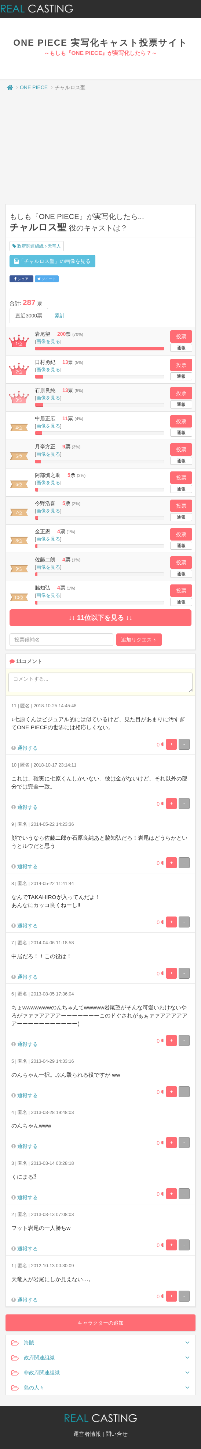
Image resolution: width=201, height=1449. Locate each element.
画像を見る (48, 341)
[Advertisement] (100, 149)
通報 (181, 347)
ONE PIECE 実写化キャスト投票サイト (100, 43)
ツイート (46, 279)
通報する (27, 748)
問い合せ (117, 1434)
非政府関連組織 (100, 1372)
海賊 (100, 1343)
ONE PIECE (34, 87)
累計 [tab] (60, 316)
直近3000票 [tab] (28, 316)
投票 (181, 336)
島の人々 (100, 1387)
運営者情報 (87, 1434)
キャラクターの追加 (100, 1323)
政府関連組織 (100, 1357)
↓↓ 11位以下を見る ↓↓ (100, 617)
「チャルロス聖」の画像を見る (52, 261)
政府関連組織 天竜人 (36, 246)
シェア (21, 279)
